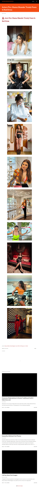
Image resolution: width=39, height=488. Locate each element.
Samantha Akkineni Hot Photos (11, 436)
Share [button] (35, 348)
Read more (35, 407)
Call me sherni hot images (9, 475)
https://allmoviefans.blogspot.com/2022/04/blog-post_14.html (16, 345)
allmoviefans (6, 348)
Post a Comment (6, 407)
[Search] (33, 1)
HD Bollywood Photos (7, 1)
